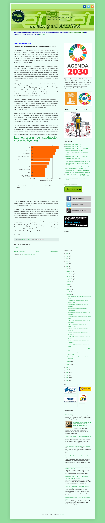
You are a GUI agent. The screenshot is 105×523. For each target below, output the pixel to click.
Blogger (62, 514)
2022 (67, 258)
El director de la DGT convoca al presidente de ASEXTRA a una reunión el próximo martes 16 (78, 171)
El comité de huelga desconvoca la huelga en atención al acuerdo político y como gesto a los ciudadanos (82, 424)
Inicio (37, 251)
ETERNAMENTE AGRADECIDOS (75, 151)
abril (68, 292)
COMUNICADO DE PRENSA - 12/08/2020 (77, 148)
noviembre (70, 274)
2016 (67, 370)
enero (69, 364)
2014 (67, 375)
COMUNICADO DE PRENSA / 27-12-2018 (77, 156)
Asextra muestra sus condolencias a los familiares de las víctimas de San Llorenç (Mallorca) (78, 167)
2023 (67, 256)
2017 (67, 367)
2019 (67, 266)
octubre (69, 276)
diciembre (70, 271)
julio (68, 284)
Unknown (23, 239)
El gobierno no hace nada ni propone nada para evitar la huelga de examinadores (78, 487)
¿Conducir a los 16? (71, 414)
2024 (67, 253)
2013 (67, 377)
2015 (67, 372)
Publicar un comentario (22, 248)
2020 (67, 264)
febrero (69, 361)
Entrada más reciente (19, 251)
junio (68, 286)
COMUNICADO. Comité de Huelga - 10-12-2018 (78, 161)
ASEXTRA (42, 34)
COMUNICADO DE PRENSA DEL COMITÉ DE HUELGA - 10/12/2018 (77, 477)
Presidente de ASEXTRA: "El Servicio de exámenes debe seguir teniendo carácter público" (78, 175)
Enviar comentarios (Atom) (28, 254)
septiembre (70, 279)
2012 (67, 380)
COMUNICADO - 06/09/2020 (73, 144)
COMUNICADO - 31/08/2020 (73, 146)
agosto (69, 281)
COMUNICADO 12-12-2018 (73, 159)
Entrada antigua (54, 251)
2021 (67, 261)
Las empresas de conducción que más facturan (36, 139)
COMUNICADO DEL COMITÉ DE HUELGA (78, 446)
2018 (67, 269)
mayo (69, 289)
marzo (69, 294)
